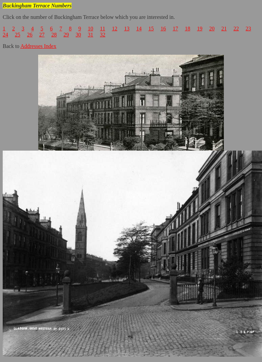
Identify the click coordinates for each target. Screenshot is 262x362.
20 (211, 28)
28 (54, 34)
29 (66, 34)
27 (42, 34)
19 (199, 28)
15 (151, 28)
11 (102, 28)
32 (102, 34)
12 (114, 28)
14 (138, 28)
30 (78, 34)
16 (163, 28)
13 (126, 28)
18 (187, 28)
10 (90, 28)
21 (224, 28)
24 (5, 34)
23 (248, 28)
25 (17, 34)
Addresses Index (38, 46)
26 (29, 34)
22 (236, 28)
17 (175, 28)
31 (90, 34)
